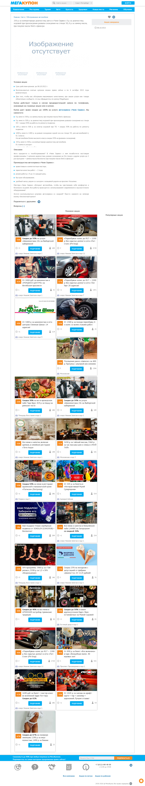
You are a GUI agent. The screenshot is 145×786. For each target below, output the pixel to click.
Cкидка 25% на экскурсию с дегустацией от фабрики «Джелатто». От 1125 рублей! (77, 570)
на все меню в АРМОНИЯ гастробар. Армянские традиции (37, 612)
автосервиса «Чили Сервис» (72, 109)
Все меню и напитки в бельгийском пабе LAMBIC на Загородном (79, 528)
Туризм (48, 9)
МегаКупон (24, 3)
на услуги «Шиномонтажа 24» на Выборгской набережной (38, 241)
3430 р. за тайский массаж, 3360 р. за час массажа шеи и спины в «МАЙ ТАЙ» (80, 445)
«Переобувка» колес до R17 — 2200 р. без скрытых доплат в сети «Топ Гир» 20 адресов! (80, 283)
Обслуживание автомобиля (37, 17)
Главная (17, 17)
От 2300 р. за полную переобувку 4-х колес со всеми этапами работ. (80, 323)
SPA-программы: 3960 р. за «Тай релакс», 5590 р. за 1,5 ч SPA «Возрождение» (36, 570)
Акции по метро (86, 776)
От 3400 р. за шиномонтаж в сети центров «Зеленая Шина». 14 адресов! (37, 325)
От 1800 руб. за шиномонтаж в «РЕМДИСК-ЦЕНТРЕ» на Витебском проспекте (36, 283)
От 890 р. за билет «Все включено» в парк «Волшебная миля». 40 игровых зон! (79, 654)
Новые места (98, 9)
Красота (69, 9)
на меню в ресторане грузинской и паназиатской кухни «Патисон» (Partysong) (37, 487)
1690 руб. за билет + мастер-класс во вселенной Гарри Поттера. (37, 696)
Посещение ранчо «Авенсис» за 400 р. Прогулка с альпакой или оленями (80, 362)
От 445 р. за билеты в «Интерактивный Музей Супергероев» (74, 487)
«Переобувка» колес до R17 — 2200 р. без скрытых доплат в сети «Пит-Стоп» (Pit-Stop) (80, 241)
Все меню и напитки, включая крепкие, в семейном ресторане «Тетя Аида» (36, 445)
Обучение (127, 9)
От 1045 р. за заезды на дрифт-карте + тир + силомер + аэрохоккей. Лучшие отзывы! (78, 696)
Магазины (113, 9)
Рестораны (34, 9)
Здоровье (83, 9)
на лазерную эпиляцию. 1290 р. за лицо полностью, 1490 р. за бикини (35, 737)
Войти (128, 3)
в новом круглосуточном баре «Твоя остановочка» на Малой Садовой (78, 612)
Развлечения (18, 9)
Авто (58, 9)
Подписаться (123, 758)
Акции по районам (103, 776)
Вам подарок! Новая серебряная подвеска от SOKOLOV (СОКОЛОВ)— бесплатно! (38, 528)
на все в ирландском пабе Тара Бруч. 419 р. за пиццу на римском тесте (37, 403)
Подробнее (35, 249)
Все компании (69, 776)
